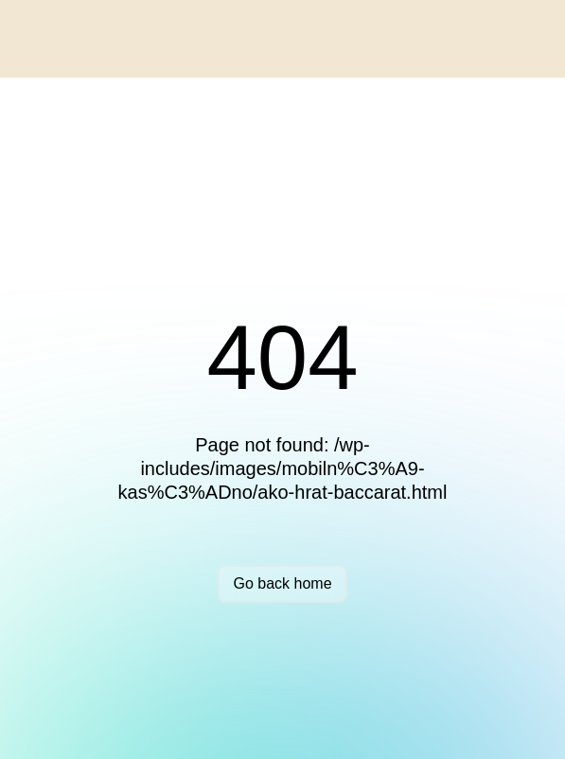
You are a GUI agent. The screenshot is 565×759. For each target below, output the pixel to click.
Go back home (282, 583)
